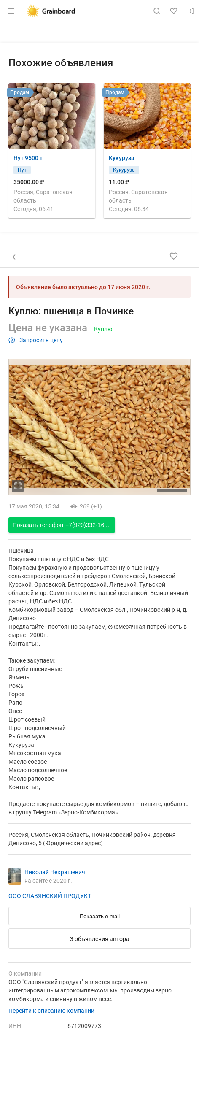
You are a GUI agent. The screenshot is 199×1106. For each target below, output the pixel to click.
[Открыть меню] (11, 11)
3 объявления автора (99, 939)
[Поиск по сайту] (156, 11)
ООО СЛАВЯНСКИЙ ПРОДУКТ (49, 895)
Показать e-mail (100, 916)
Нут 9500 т (28, 157)
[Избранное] (173, 11)
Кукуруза (121, 157)
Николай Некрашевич (54, 872)
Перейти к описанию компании (51, 1010)
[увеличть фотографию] (18, 486)
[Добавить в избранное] (174, 256)
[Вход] (190, 11)
